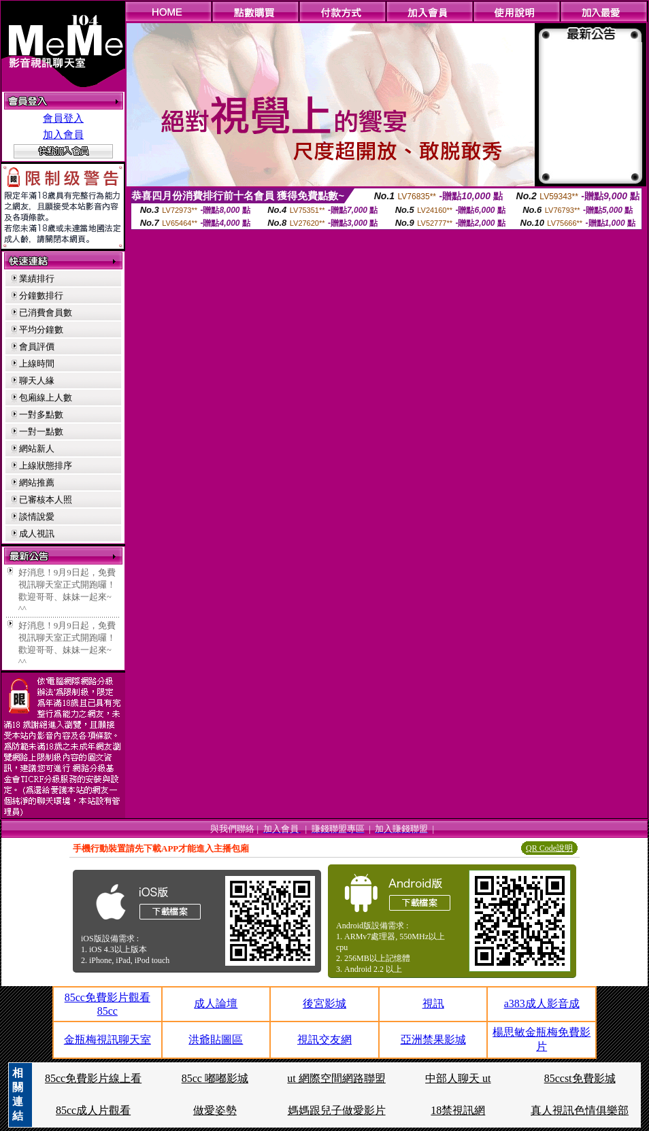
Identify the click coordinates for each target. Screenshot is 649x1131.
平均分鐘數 (41, 329)
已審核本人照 (45, 499)
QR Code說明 (549, 848)
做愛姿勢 (215, 1110)
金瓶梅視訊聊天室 (107, 1039)
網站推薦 (36, 482)
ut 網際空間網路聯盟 (336, 1078)
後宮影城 (324, 1003)
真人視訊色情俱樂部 (580, 1110)
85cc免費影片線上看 (93, 1078)
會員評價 (36, 346)
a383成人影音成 (542, 1003)
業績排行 (36, 278)
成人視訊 (36, 533)
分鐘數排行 (41, 295)
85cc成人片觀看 (93, 1110)
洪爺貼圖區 (215, 1039)
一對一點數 (41, 431)
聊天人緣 (36, 380)
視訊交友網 (324, 1039)
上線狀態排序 (45, 465)
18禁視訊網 (458, 1110)
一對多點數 (41, 414)
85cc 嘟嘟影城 (215, 1078)
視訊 (433, 1003)
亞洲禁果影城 (433, 1039)
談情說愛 (36, 516)
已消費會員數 (45, 312)
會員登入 (63, 118)
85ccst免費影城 (580, 1078)
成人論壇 (215, 1003)
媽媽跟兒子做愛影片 (337, 1110)
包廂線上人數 (45, 397)
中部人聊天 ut (457, 1078)
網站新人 (36, 448)
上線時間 (36, 363)
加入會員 (63, 134)
